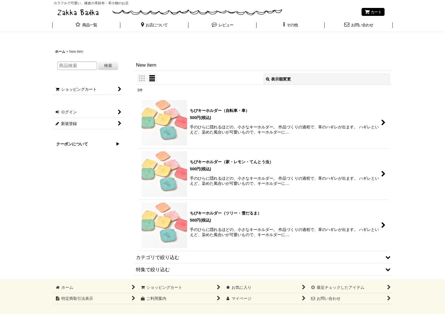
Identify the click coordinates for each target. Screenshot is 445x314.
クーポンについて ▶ (86, 144)
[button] (154, 25)
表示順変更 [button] (278, 79)
